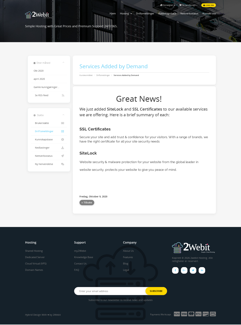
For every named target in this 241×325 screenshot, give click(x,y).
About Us (129, 251)
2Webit (57, 315)
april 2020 (39, 78)
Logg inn (208, 5)
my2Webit (80, 251)
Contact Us (81, 263)
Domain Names (35, 270)
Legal (126, 270)
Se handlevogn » (188, 5)
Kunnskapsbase (167, 13)
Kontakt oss (209, 13)
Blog (126, 263)
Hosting (126, 13)
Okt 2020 (39, 70)
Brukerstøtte (49, 123)
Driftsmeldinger (145, 13)
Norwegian (167, 5)
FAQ (76, 270)
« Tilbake (87, 202)
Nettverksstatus (189, 13)
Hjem (113, 13)
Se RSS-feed (49, 95)
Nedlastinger (49, 148)
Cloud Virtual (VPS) (37, 263)
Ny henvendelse (49, 164)
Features (128, 257)
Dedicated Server (36, 257)
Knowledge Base (84, 257)
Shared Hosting (35, 251)
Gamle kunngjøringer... (46, 87)
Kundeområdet (86, 75)
